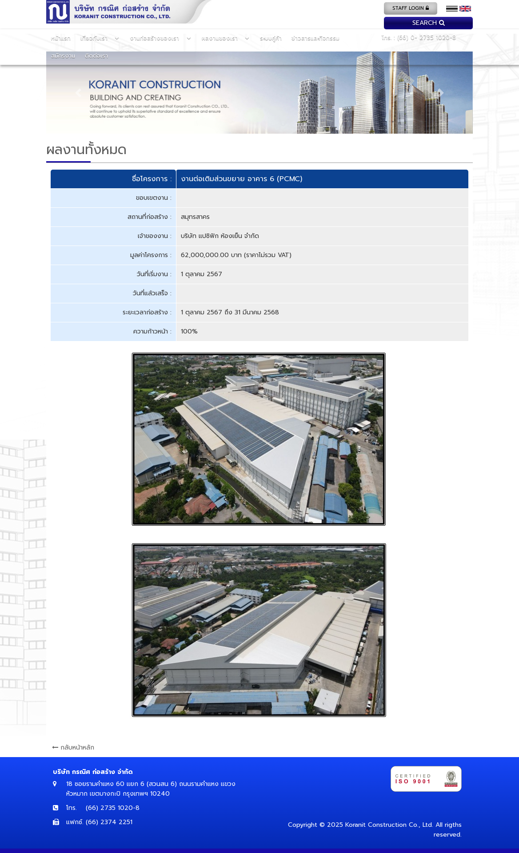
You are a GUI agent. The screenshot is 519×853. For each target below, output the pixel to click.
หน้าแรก (61, 38)
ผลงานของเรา (221, 38)
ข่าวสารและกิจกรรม (315, 38)
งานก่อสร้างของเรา (155, 38)
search (428, 23)
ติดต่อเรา (96, 56)
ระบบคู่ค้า (271, 38)
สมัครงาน (63, 56)
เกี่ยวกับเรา (95, 38)
